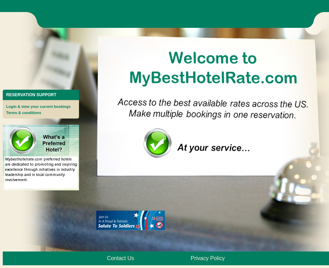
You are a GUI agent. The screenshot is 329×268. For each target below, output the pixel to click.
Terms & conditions (23, 113)
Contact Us (120, 258)
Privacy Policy (208, 258)
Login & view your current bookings (38, 106)
